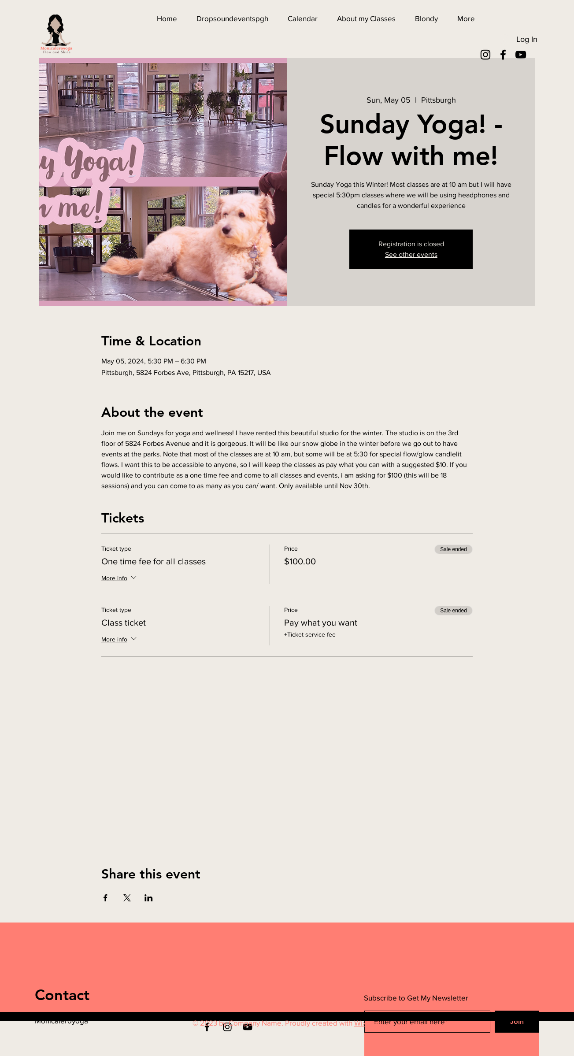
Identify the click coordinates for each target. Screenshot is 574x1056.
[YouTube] (520, 54)
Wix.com (368, 1023)
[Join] (517, 1022)
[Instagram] (485, 54)
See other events (411, 254)
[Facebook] (503, 54)
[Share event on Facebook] (105, 897)
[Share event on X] (127, 897)
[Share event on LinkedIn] (148, 897)
